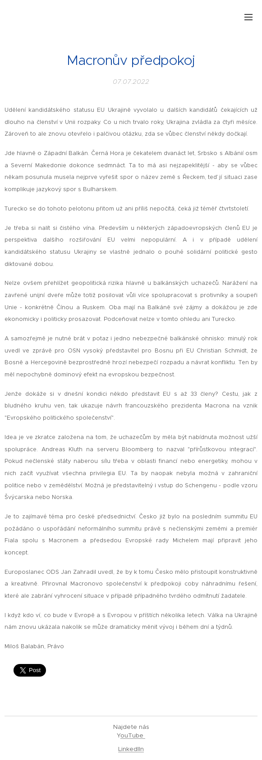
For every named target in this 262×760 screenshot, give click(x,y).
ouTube (132, 735)
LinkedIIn (131, 749)
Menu (248, 17)
